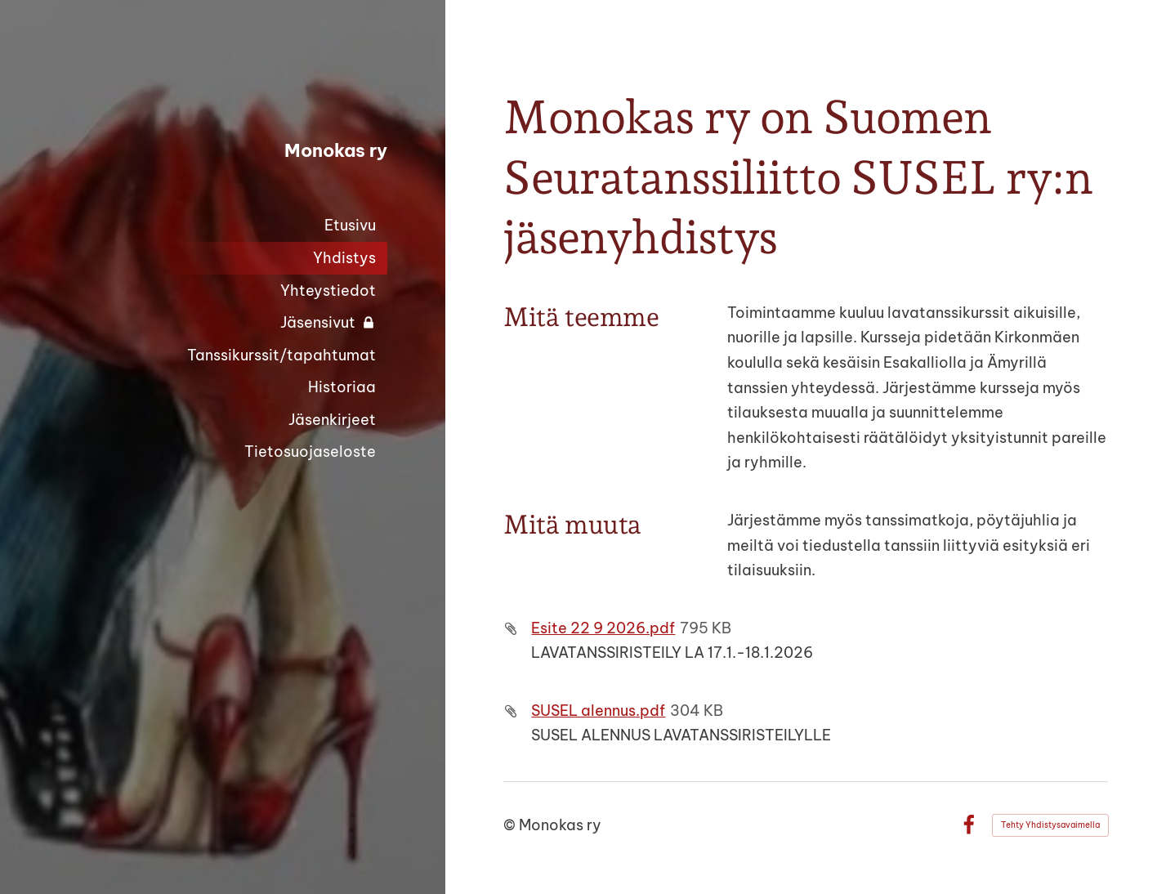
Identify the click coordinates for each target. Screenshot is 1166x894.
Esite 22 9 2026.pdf (603, 628)
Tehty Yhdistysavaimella (1050, 825)
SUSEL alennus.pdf (598, 710)
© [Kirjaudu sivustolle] (511, 825)
